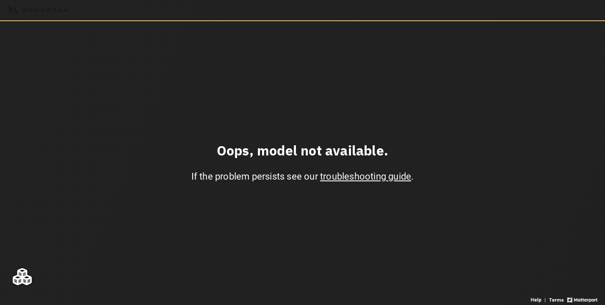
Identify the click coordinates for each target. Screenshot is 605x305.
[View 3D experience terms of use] (557, 299)
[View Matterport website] (582, 299)
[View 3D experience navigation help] (539, 299)
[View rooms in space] (22, 276)
